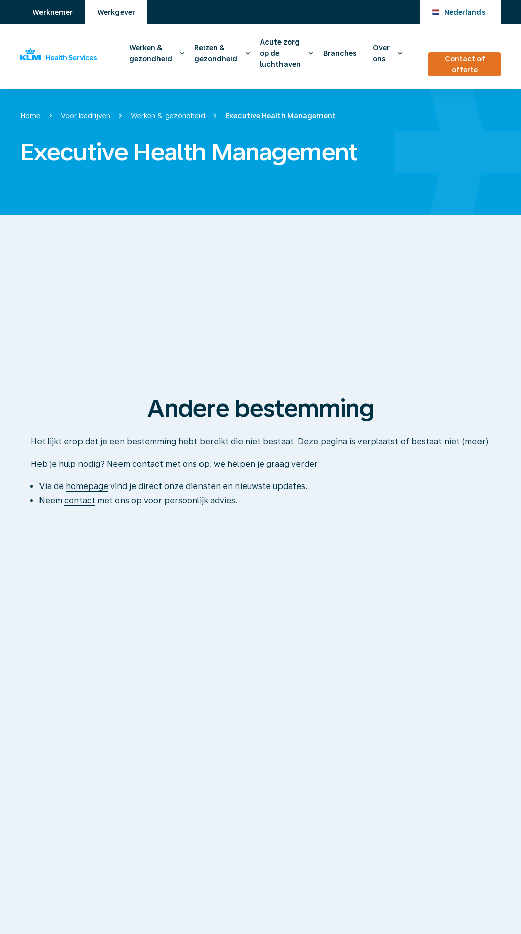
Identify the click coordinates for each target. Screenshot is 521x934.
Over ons (381, 53)
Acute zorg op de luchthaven (280, 53)
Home (30, 116)
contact (79, 500)
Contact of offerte (465, 64)
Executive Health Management (280, 116)
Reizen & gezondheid (215, 53)
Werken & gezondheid (150, 53)
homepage (87, 486)
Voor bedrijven (85, 116)
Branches (339, 53)
